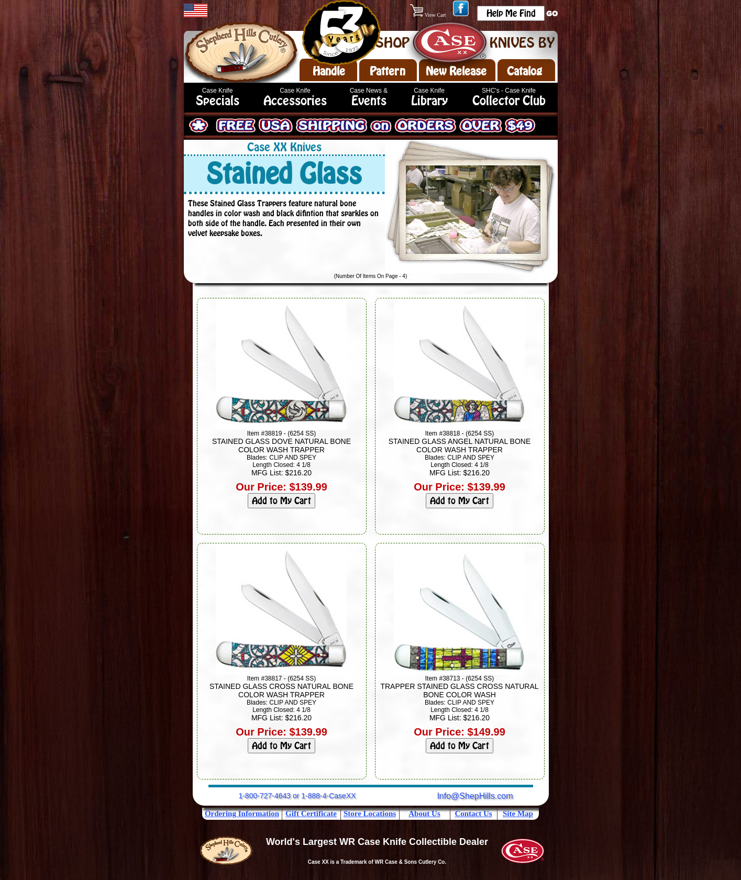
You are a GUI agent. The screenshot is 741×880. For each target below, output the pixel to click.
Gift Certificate (311, 813)
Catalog (524, 71)
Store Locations (370, 813)
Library (429, 101)
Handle (329, 71)
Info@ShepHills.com (475, 796)
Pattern (387, 71)
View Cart (428, 15)
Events (368, 101)
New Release (456, 71)
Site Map (518, 813)
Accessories (295, 101)
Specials (217, 101)
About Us (424, 813)
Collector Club (509, 101)
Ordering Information (242, 813)
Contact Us (473, 813)
